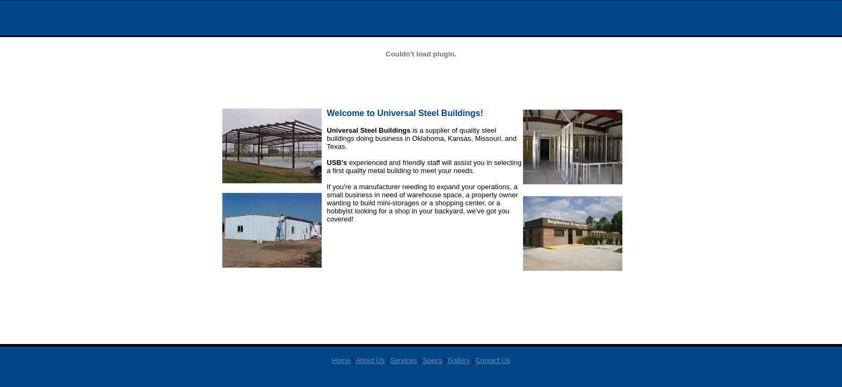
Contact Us (493, 360)
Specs (432, 360)
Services (403, 360)
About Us (370, 360)
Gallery (459, 360)
